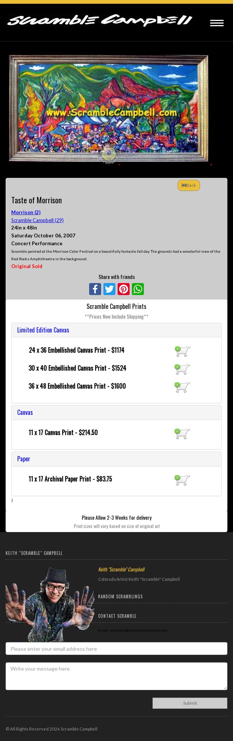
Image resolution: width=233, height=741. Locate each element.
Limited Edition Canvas (43, 329)
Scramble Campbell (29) (37, 220)
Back (189, 185)
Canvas (25, 412)
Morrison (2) (25, 212)
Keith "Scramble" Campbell (121, 569)
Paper (23, 458)
